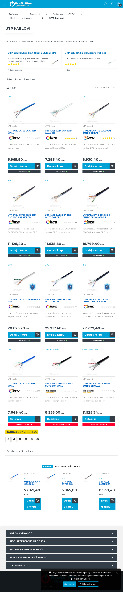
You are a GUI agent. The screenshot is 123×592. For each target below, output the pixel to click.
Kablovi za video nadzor (23, 18)
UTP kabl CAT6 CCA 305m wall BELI (86, 53)
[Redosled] (104, 87)
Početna (13, 14)
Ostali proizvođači (52, 349)
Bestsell (47, 466)
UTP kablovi (13, 126)
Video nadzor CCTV (63, 14)
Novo (77, 466)
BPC (10, 96)
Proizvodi (35, 14)
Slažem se (69, 584)
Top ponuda (63, 466)
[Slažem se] (116, 572)
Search (105, 4)
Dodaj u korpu (18, 166)
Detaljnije (16, 419)
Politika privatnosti (88, 584)
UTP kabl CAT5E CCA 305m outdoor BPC (32, 53)
